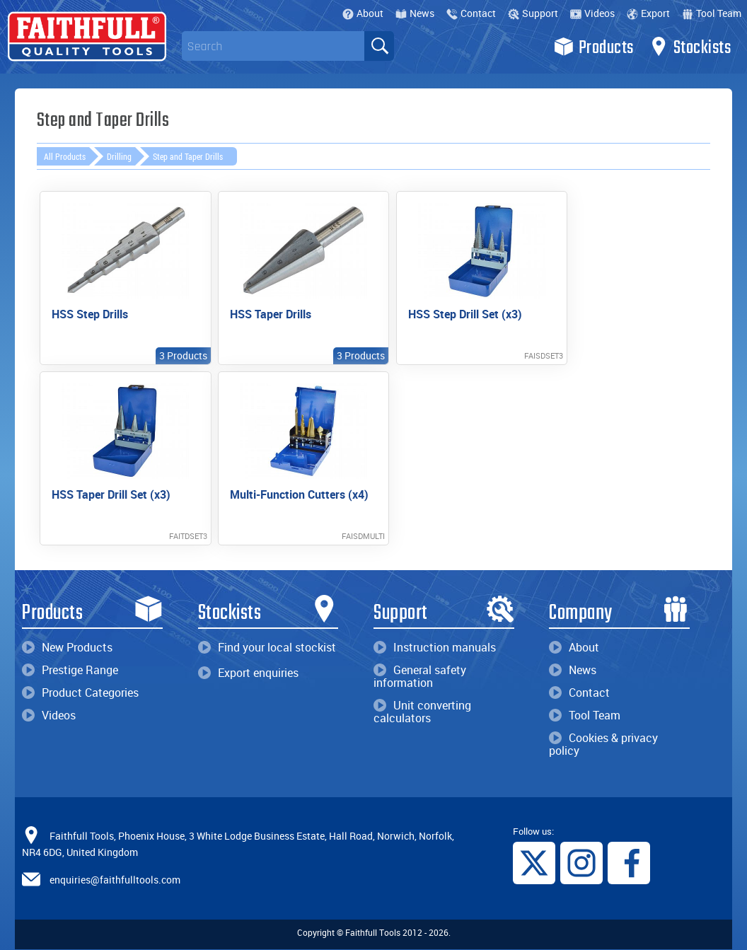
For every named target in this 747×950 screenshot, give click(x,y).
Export (648, 13)
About (362, 13)
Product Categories (80, 692)
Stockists (690, 46)
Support (533, 13)
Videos (592, 13)
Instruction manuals (435, 647)
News (414, 13)
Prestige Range (70, 670)
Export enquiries (248, 672)
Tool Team (711, 13)
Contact (471, 13)
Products (594, 46)
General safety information (420, 676)
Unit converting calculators (422, 711)
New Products (67, 647)
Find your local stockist (267, 647)
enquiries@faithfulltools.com (115, 879)
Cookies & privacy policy (603, 744)
